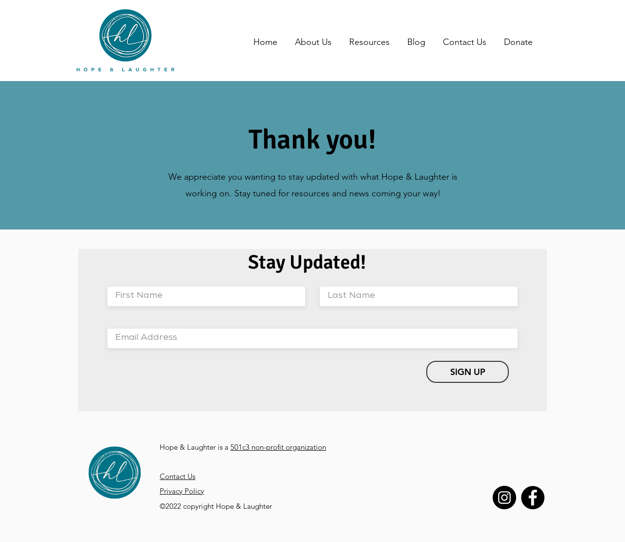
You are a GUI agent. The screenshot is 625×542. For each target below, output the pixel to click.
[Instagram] (504, 497)
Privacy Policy (182, 491)
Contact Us (177, 476)
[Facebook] (532, 497)
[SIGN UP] (467, 372)
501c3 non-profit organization (278, 447)
